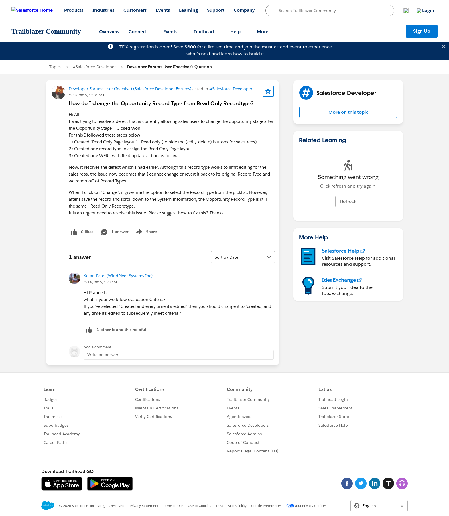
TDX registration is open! (145, 47)
